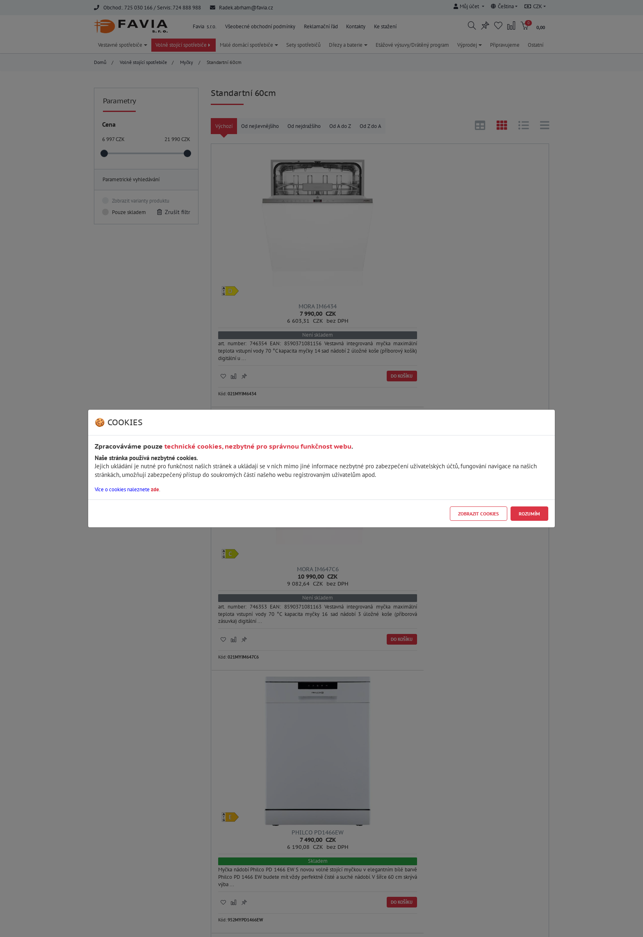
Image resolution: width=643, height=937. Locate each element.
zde (155, 489)
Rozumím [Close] (529, 514)
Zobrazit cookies (478, 514)
